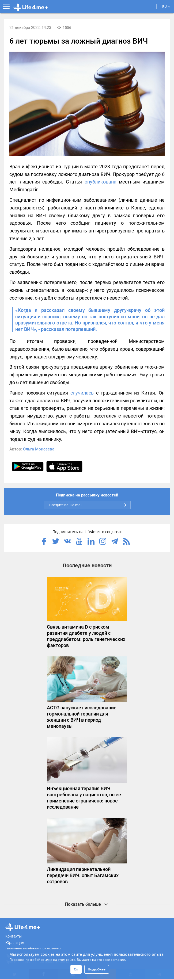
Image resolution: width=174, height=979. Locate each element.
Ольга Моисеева (38, 449)
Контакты (13, 936)
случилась (82, 393)
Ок (76, 969)
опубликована (100, 182)
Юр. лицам (14, 942)
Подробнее (96, 969)
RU (166, 6)
